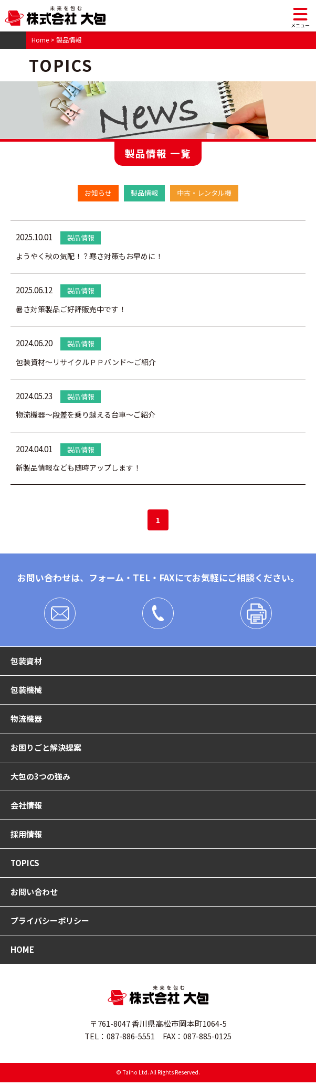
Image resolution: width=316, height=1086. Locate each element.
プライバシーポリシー (49, 924)
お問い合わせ (34, 895)
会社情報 (26, 807)
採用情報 (26, 836)
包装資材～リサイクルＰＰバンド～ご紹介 (91, 362)
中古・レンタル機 (207, 192)
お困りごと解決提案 (45, 749)
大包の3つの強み (40, 778)
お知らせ (94, 192)
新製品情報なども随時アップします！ (83, 467)
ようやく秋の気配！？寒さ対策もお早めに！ (94, 256)
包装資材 (26, 661)
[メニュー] (300, 15)
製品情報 (143, 192)
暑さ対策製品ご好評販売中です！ (75, 309)
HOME (22, 953)
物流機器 (26, 720)
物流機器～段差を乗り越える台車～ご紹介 (90, 414)
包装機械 (26, 691)
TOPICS (25, 865)
